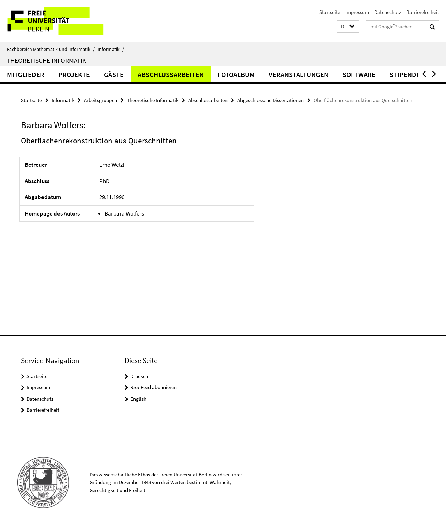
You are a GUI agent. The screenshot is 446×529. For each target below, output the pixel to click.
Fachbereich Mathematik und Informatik (51, 49)
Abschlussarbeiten (171, 74)
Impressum (357, 12)
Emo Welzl (111, 164)
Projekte (74, 74)
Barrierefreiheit (422, 12)
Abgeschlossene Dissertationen (270, 100)
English (138, 398)
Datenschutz (387, 12)
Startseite (329, 12)
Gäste (114, 74)
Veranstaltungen (299, 74)
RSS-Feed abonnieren (153, 387)
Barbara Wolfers (124, 213)
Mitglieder (25, 74)
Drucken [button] (139, 376)
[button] (348, 26)
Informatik (111, 49)
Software (359, 74)
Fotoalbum (236, 74)
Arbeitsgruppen (100, 100)
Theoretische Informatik (46, 60)
